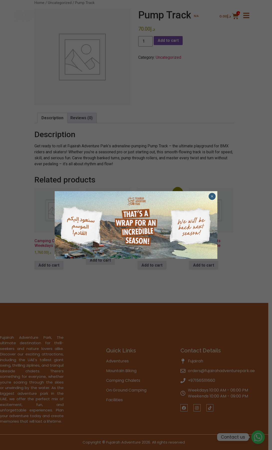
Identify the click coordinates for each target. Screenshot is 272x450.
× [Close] (212, 196)
